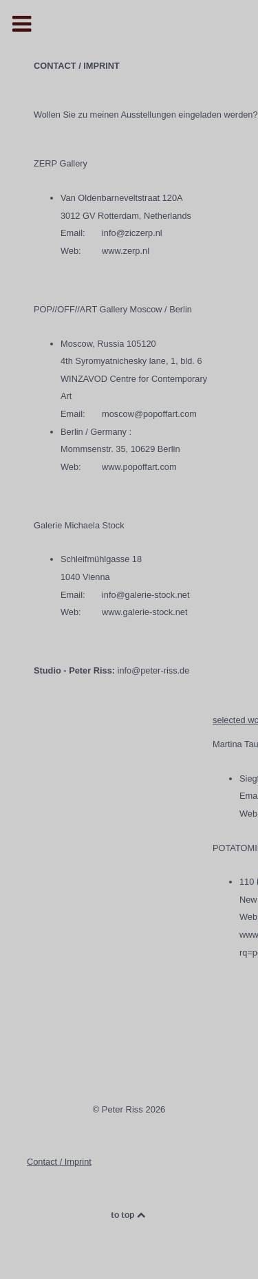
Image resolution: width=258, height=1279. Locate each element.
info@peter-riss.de (154, 670)
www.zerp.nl (125, 251)
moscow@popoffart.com (149, 414)
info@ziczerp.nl (132, 233)
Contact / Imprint (59, 1162)
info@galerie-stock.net (146, 595)
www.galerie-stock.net (144, 612)
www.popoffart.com (139, 467)
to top (129, 1215)
